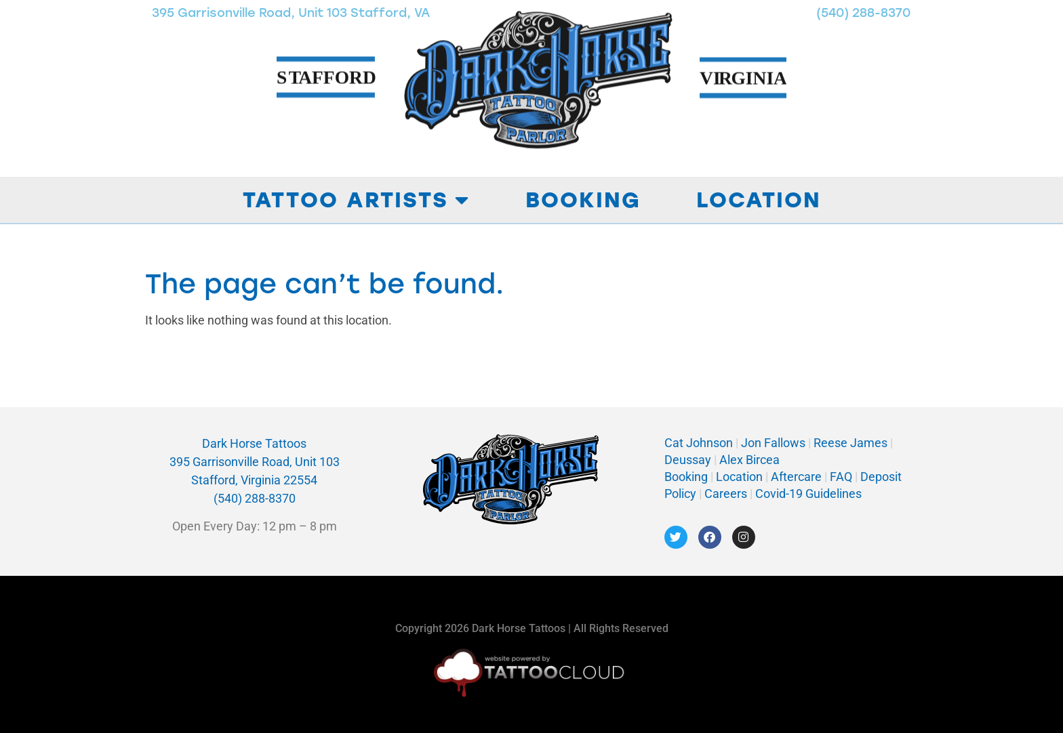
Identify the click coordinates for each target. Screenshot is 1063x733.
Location (758, 200)
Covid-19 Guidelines (808, 493)
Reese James (852, 443)
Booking (583, 200)
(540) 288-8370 (255, 498)
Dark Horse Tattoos (254, 443)
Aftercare (796, 476)
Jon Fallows (773, 443)
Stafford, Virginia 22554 (254, 480)
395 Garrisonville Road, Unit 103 (254, 462)
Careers (727, 493)
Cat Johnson (698, 443)
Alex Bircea (748, 460)
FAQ (841, 476)
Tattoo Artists (356, 199)
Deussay (687, 460)
